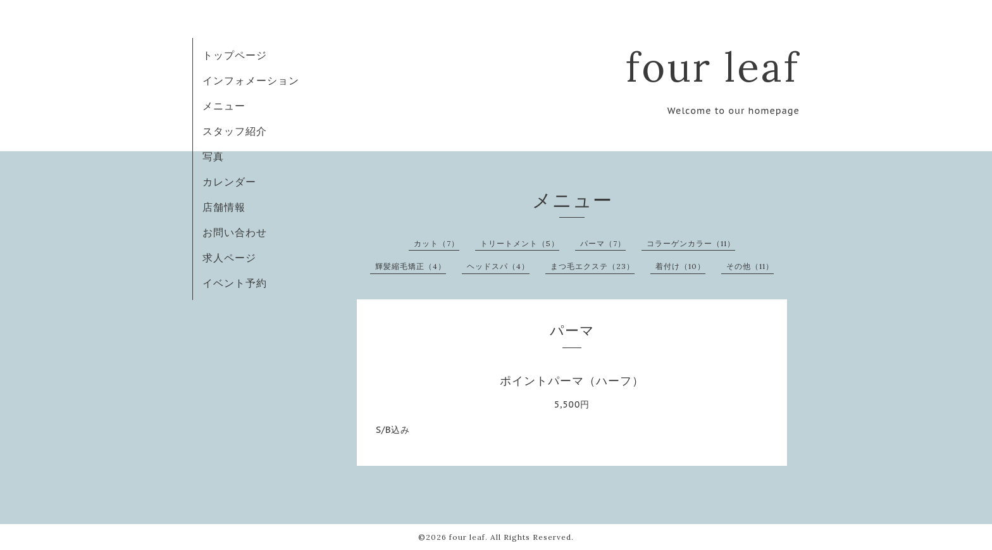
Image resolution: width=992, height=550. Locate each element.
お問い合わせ (234, 232)
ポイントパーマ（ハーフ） (572, 380)
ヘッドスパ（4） (498, 266)
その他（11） (750, 266)
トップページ (234, 55)
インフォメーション (250, 80)
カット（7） (436, 243)
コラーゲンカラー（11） (691, 243)
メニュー (223, 105)
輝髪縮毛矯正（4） (410, 266)
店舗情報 (223, 207)
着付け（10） (680, 266)
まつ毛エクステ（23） (592, 266)
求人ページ (229, 257)
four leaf (713, 67)
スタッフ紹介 (234, 131)
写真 (213, 156)
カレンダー (229, 181)
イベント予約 (234, 283)
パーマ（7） (603, 243)
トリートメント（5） (519, 243)
